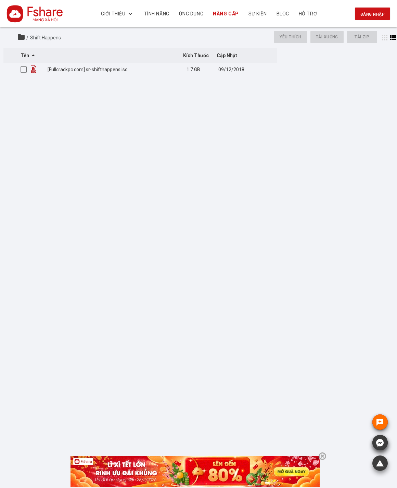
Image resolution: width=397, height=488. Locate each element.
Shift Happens (45, 37)
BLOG (282, 13)
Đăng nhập (372, 14)
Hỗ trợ (308, 13)
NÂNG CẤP (226, 13)
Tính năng (156, 13)
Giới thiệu (118, 14)
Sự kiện (257, 13)
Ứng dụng (191, 13)
